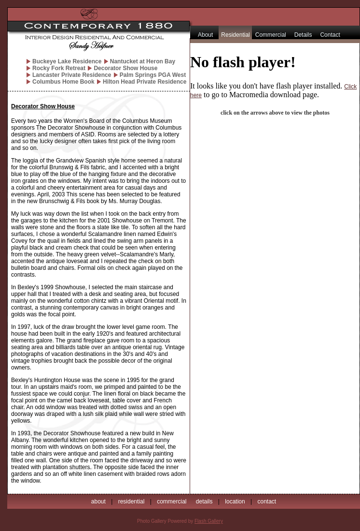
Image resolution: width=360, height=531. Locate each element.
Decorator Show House (125, 68)
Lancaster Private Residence (71, 75)
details (204, 501)
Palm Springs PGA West (153, 75)
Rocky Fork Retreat (58, 68)
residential (131, 501)
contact (266, 501)
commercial (171, 501)
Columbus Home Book (63, 81)
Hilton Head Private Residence (144, 81)
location (235, 501)
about (98, 501)
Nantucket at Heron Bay (142, 61)
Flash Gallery (208, 521)
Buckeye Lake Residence (66, 61)
